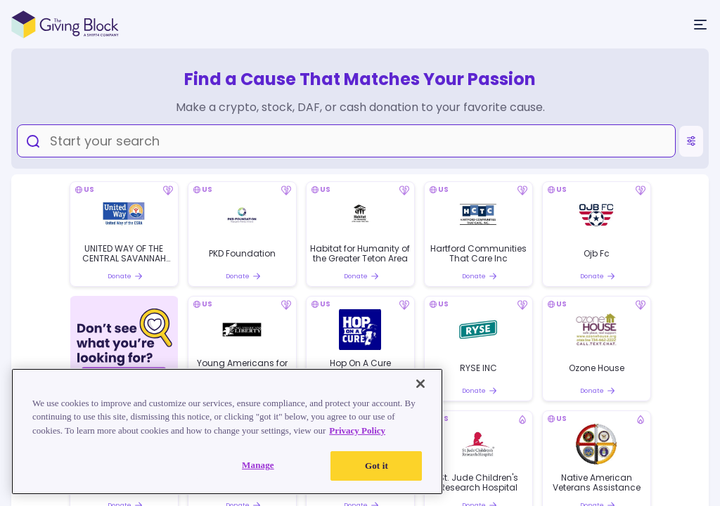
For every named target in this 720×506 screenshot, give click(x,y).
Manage (258, 465)
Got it (376, 465)
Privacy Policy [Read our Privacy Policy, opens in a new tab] (357, 430)
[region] (227, 431)
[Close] (420, 383)
